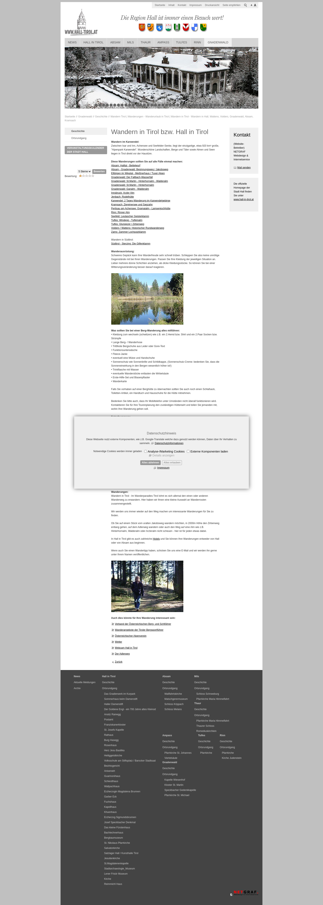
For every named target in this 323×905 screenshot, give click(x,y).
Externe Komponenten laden (209, 451)
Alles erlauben (172, 462)
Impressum (163, 467)
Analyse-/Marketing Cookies (166, 451)
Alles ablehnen (150, 462)
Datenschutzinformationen (169, 443)
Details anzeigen (163, 455)
